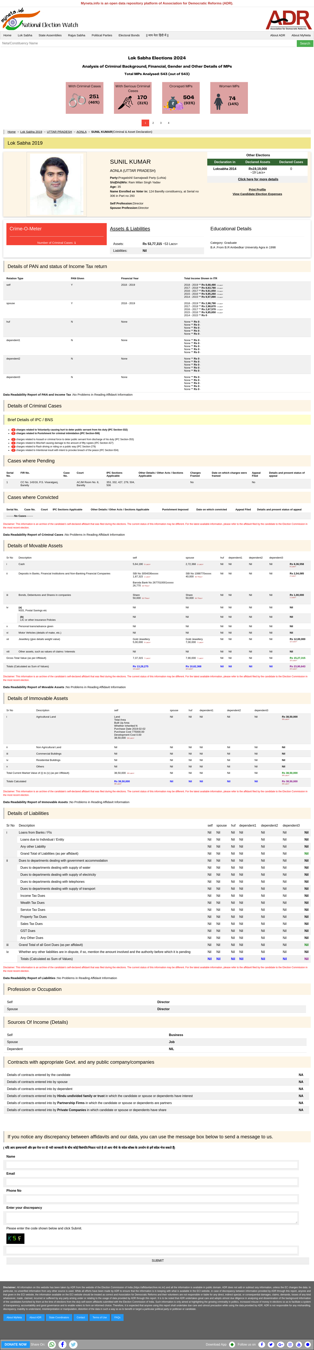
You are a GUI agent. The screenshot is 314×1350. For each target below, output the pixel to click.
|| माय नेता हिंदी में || (157, 35)
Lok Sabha (25, 35)
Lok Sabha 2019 (31, 131)
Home (7, 35)
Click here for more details (258, 179)
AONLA (81, 131)
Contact (81, 1317)
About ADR (277, 35)
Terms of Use (100, 1317)
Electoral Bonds (129, 35)
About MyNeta (301, 35)
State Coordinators (59, 1317)
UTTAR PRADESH (59, 131)
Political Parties (102, 35)
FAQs (117, 1317)
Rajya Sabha (76, 35)
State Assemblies (50, 35)
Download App (216, 1344)
